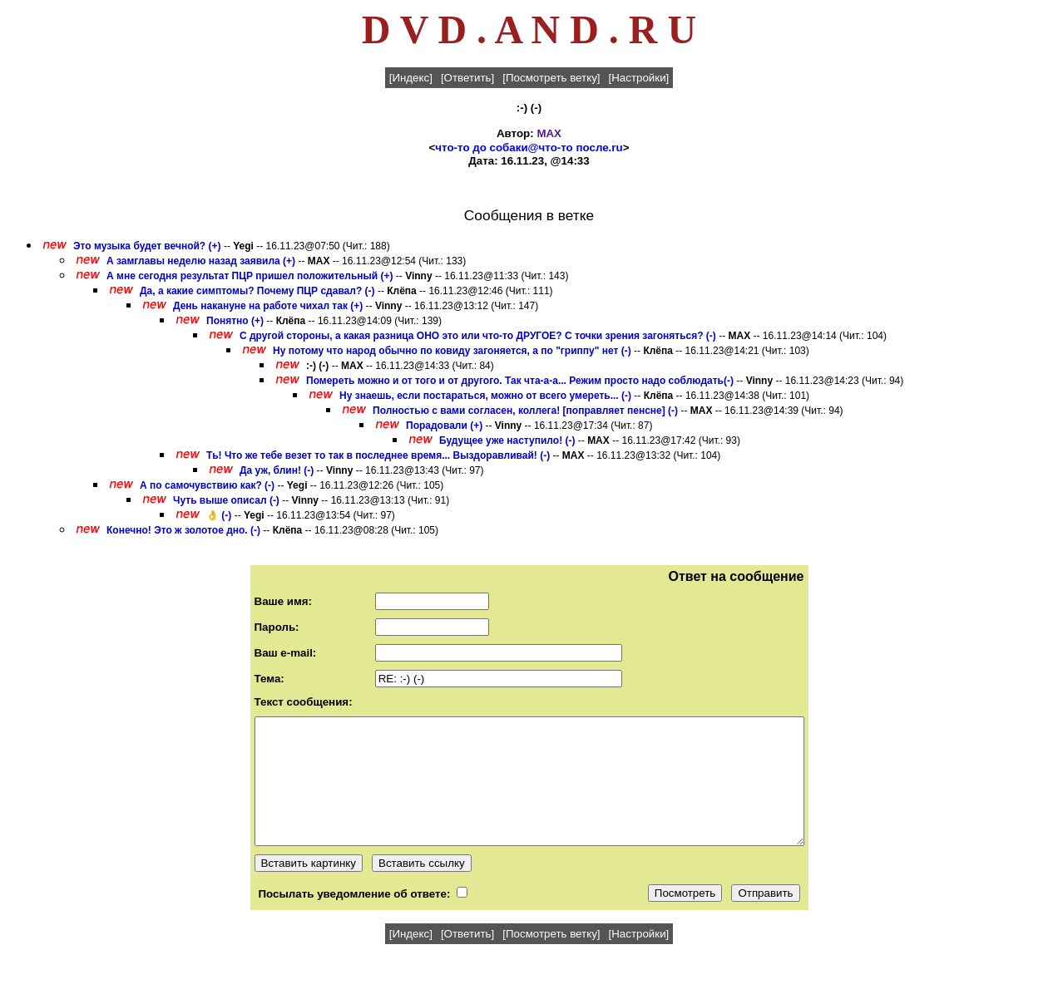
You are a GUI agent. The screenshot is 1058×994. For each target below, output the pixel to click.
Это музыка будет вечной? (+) (147, 246)
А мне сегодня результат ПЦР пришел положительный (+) (249, 276)
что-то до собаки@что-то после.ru (528, 147)
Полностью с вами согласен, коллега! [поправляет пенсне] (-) (525, 410)
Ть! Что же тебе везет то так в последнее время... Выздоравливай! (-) (378, 455)
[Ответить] (467, 77)
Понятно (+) (235, 321)
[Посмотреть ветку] (551, 77)
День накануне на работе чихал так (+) (268, 306)
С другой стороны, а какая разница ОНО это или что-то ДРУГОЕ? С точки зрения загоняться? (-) (478, 336)
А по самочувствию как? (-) (207, 485)
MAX (548, 133)
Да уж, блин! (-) (277, 470)
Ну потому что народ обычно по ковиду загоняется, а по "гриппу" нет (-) (452, 351)
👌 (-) (218, 515)
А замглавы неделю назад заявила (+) (200, 261)
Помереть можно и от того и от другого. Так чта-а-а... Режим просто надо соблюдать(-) (520, 380)
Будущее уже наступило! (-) (507, 440)
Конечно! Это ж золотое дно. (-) (183, 530)
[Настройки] (639, 77)
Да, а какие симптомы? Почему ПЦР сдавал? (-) (257, 291)
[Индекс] (411, 77)
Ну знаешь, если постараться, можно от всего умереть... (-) (485, 395)
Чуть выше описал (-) (226, 500)
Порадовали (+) (444, 425)
